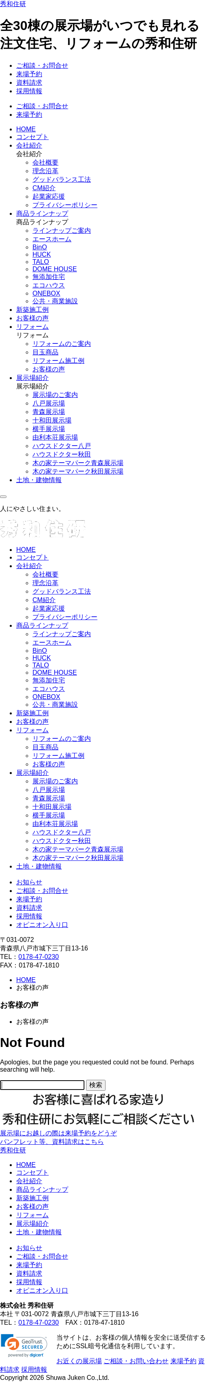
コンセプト (32, 136)
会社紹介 (29, 145)
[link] (24, 1346)
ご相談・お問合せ (42, 65)
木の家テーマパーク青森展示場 (77, 462)
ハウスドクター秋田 (61, 454)
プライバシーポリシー (64, 205)
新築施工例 (32, 309)
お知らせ (29, 882)
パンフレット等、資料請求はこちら (52, 1141)
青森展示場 (48, 411)
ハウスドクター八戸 (61, 445)
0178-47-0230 (38, 956)
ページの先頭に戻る (29, 1385)
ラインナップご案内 (61, 230)
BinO (39, 247)
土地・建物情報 (39, 479)
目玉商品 (45, 352)
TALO (40, 261)
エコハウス (48, 285)
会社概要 (45, 162)
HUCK (41, 254)
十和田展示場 (51, 420)
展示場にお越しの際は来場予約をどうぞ (58, 1133)
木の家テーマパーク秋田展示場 (77, 471)
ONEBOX (46, 293)
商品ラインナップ (42, 213)
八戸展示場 (48, 403)
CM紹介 (44, 187)
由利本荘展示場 (55, 437)
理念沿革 (45, 170)
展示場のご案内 (55, 394)
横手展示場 (48, 428)
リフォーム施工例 (58, 360)
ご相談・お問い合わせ (135, 1361)
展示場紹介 (32, 377)
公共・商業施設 (55, 301)
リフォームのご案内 (61, 343)
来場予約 (29, 74)
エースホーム (51, 239)
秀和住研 (13, 3)
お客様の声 (32, 318)
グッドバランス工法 (61, 179)
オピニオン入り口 (42, 924)
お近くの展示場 (79, 1361)
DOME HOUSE (54, 269)
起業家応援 (48, 196)
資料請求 (29, 82)
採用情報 (29, 91)
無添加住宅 (48, 276)
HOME (26, 129)
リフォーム (32, 326)
